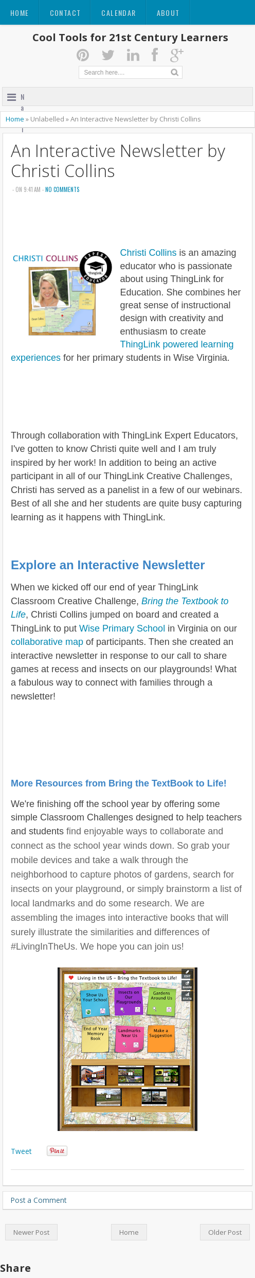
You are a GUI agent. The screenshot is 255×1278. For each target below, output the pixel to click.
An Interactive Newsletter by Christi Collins (118, 161)
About (168, 12)
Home (19, 12)
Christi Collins (148, 253)
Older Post (225, 1232)
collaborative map (47, 642)
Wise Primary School (122, 628)
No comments (62, 189)
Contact (65, 12)
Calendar (118, 12)
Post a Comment (38, 1200)
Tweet (21, 1151)
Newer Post (31, 1232)
